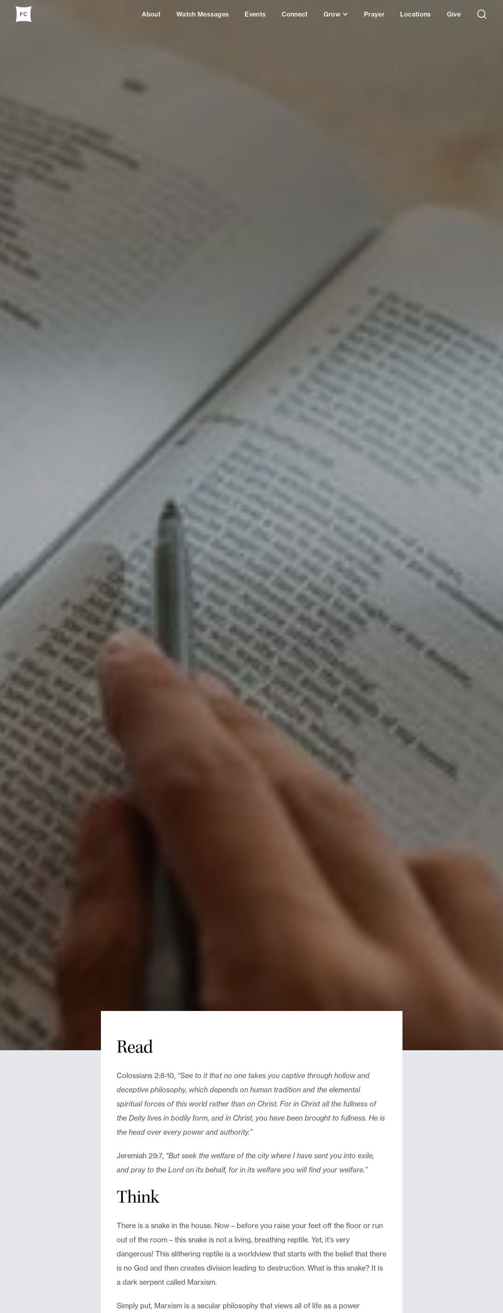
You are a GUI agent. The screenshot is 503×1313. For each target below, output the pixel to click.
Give (454, 14)
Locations (415, 14)
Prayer (374, 14)
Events (255, 14)
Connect (294, 14)
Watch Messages (202, 14)
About (151, 14)
